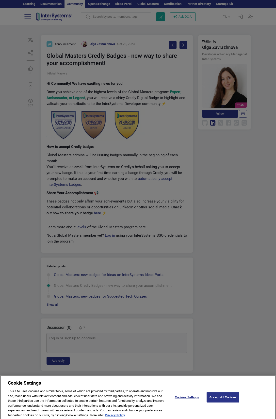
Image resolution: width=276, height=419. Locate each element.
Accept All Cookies (223, 400)
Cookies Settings (187, 400)
